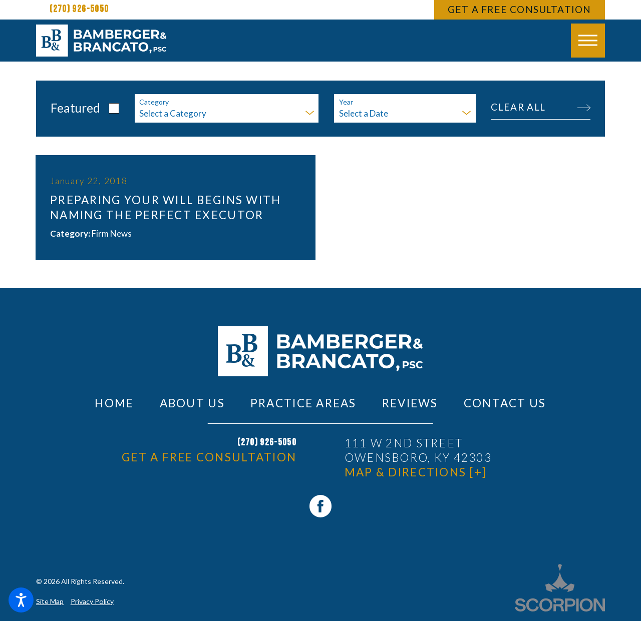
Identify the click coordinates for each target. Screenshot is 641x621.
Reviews (410, 403)
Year (346, 102)
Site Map (50, 601)
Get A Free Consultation (519, 9)
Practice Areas (303, 403)
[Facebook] (320, 506)
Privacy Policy (92, 601)
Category (154, 102)
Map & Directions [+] (416, 472)
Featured (75, 108)
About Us (192, 403)
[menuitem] (114, 403)
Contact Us (505, 403)
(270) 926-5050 (79, 9)
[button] (21, 599)
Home (114, 403)
